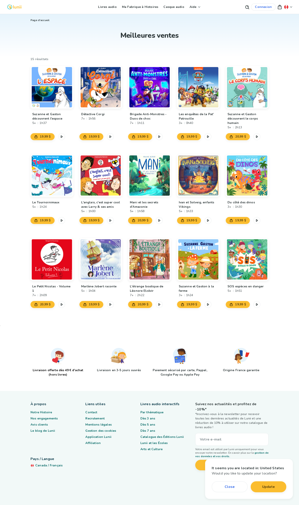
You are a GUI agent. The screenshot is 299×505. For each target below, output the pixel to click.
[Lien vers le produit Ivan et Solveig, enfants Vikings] (198, 175)
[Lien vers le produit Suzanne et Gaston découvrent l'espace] (51, 87)
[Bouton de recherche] (247, 7)
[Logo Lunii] (14, 7)
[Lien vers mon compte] (263, 7)
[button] (280, 7)
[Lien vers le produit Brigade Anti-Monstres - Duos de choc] (149, 87)
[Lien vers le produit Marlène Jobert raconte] (100, 259)
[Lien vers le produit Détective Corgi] (100, 87)
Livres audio (107, 7)
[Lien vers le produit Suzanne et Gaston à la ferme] (198, 259)
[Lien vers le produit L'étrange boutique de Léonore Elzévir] (149, 259)
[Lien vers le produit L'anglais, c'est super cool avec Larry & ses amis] (100, 175)
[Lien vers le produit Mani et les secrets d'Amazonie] (149, 175)
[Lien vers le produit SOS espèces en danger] (247, 259)
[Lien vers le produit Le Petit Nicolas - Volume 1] (51, 259)
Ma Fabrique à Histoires (140, 7)
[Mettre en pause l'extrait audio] (61, 136)
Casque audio (173, 7)
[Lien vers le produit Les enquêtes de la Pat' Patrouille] (198, 87)
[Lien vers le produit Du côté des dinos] (247, 175)
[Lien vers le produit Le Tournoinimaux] (51, 175)
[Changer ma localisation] (288, 7)
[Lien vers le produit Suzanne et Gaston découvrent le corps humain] (247, 87)
